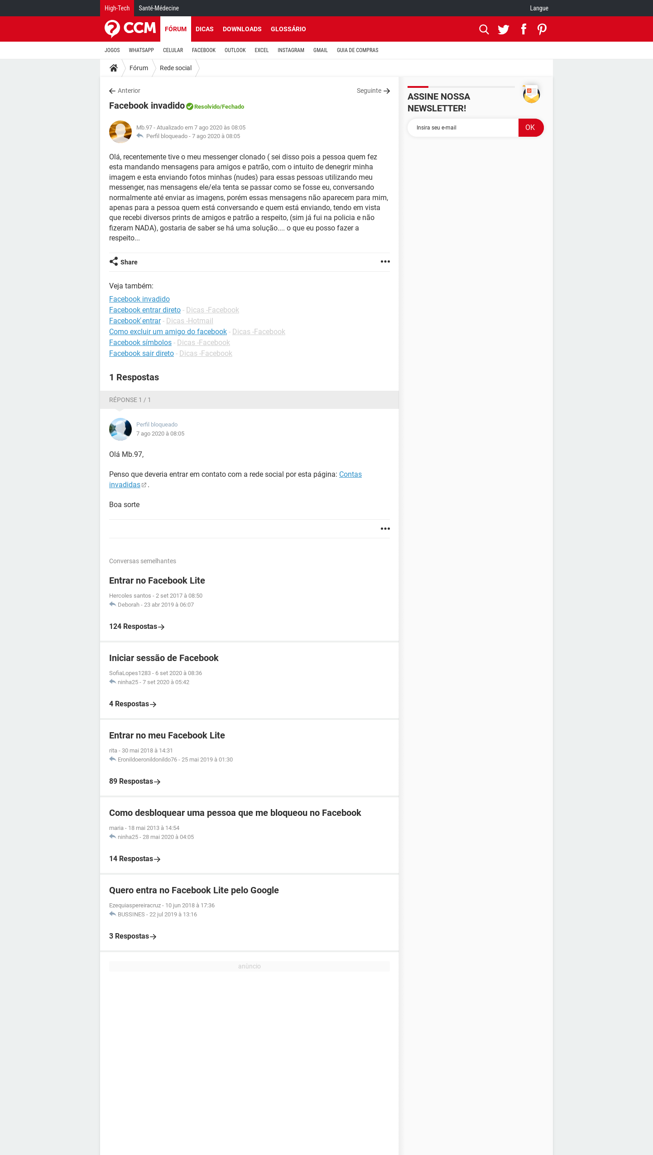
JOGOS (112, 50)
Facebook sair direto (141, 353)
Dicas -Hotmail (189, 320)
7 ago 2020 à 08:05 (216, 136)
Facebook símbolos (140, 342)
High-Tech (117, 8)
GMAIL (320, 50)
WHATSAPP (141, 50)
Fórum (176, 29)
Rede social (176, 68)
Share (129, 262)
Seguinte (369, 90)
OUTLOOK (235, 50)
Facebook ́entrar (135, 320)
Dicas (205, 29)
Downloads (242, 29)
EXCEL (261, 50)
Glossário (288, 29)
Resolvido (207, 106)
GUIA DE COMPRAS (357, 50)
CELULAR (173, 50)
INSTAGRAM (291, 50)
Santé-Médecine (159, 8)
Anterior (129, 90)
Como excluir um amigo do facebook (168, 331)
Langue (539, 8)
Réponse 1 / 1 (130, 399)
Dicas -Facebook (212, 310)
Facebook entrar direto (145, 310)
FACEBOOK (204, 50)
